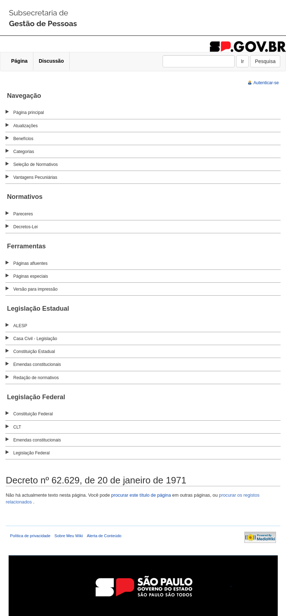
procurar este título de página (141, 495)
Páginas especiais (30, 276)
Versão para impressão (35, 289)
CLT (17, 427)
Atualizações (25, 125)
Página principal (28, 112)
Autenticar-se (266, 82)
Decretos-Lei (25, 226)
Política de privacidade (30, 536)
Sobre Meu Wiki (69, 536)
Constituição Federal (33, 413)
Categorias (23, 151)
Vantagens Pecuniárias (35, 177)
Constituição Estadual (34, 351)
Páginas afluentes (30, 263)
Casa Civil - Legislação (35, 338)
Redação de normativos (36, 377)
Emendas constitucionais (37, 364)
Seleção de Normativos (35, 164)
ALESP (20, 325)
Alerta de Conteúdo (104, 536)
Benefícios (23, 138)
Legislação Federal (31, 452)
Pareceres (23, 213)
